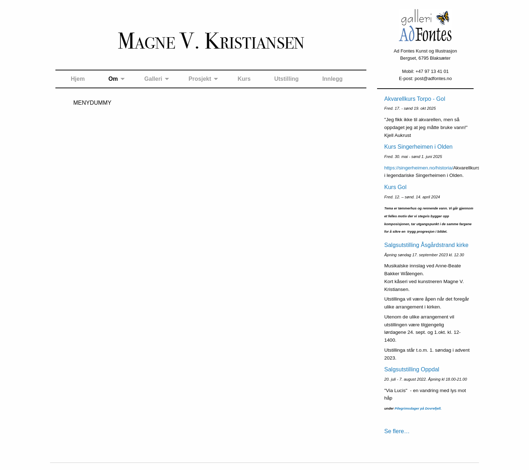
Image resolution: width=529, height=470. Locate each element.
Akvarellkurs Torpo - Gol (414, 99)
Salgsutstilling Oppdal (411, 369)
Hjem (78, 79)
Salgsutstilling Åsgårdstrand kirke (426, 245)
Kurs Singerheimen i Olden (418, 147)
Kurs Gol (395, 187)
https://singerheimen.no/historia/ (418, 167)
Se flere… (397, 431)
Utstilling (286, 79)
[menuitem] (78, 79)
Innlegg (332, 79)
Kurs (244, 79)
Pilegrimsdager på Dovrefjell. (418, 408)
